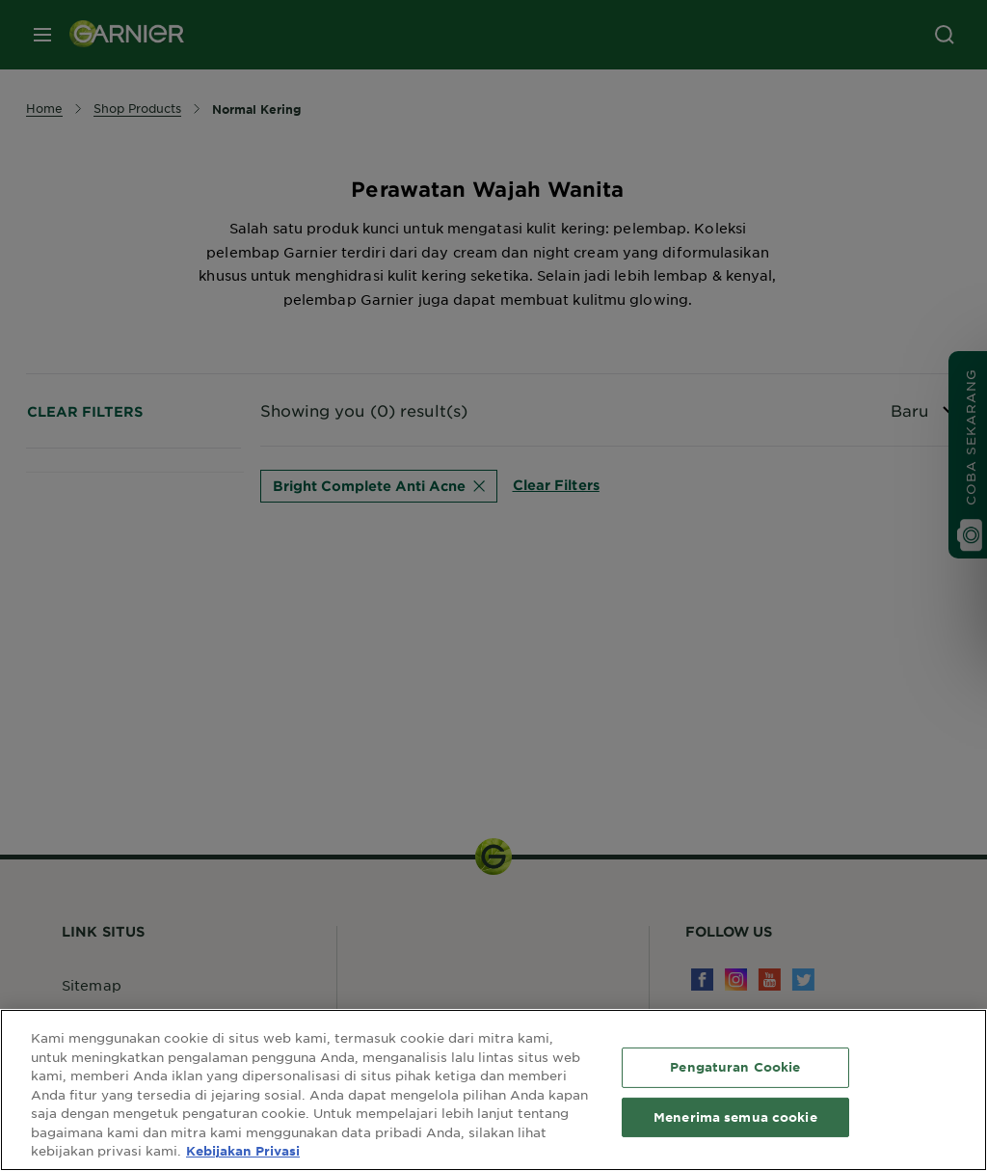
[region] (493, 1090)
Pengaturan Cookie (735, 1067)
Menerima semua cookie (735, 1117)
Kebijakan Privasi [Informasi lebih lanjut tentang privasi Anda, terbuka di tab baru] (243, 1150)
